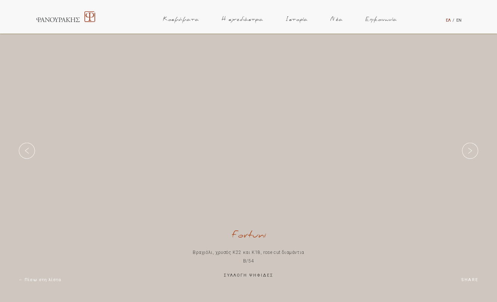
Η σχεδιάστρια (242, 19)
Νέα (336, 19)
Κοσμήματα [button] (181, 19)
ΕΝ (459, 20)
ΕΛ (448, 20)
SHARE (469, 279)
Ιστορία (297, 19)
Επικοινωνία (381, 19)
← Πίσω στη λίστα (40, 279)
